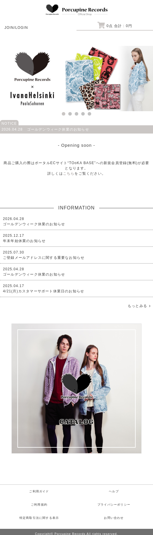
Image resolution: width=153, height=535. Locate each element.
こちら (69, 173)
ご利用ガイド (39, 491)
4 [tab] (83, 114)
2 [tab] (70, 114)
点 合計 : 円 (114, 26)
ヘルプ (114, 491)
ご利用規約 (39, 504)
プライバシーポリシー (113, 504)
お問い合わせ (114, 517)
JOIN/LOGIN (16, 28)
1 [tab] (63, 114)
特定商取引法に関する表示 (39, 517)
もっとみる (137, 306)
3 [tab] (76, 114)
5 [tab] (89, 114)
